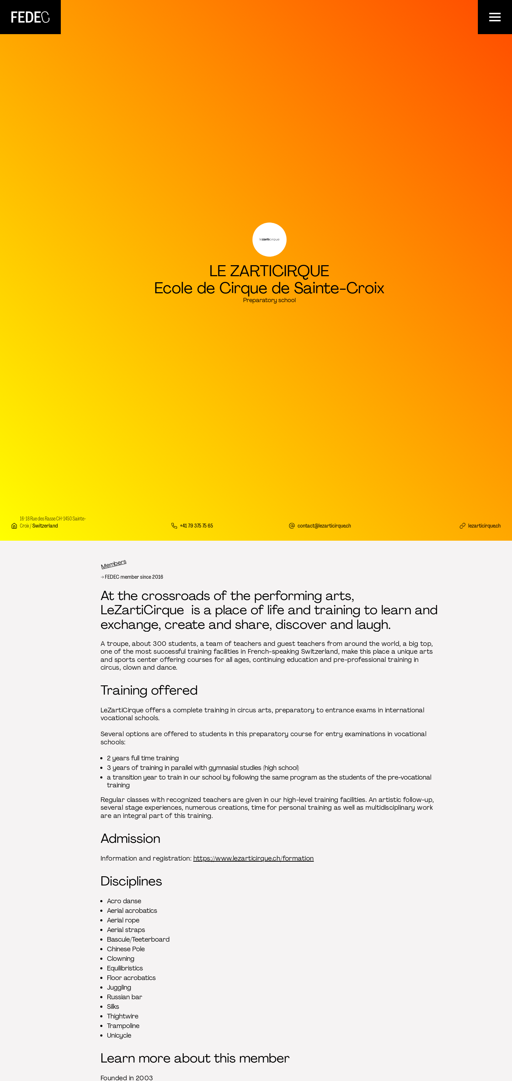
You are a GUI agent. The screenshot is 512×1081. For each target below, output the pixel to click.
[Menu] (495, 17)
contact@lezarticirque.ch (324, 525)
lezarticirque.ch (484, 525)
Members (114, 563)
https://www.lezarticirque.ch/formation (253, 858)
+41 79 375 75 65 (196, 525)
